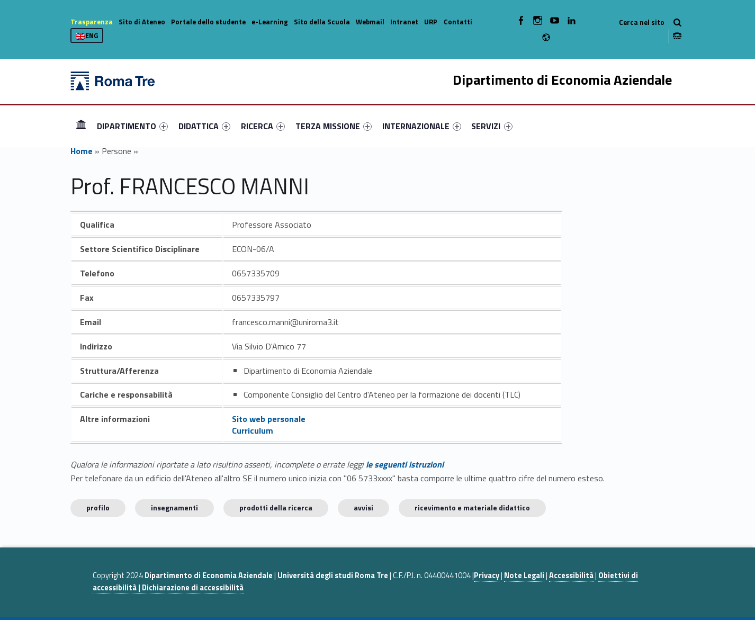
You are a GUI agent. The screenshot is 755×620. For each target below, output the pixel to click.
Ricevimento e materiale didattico (472, 507)
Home (81, 126)
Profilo (98, 507)
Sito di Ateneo (142, 21)
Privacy (486, 575)
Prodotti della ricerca (275, 507)
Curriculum (252, 430)
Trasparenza (91, 21)
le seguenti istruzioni (405, 464)
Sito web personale (268, 418)
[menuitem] (81, 126)
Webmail (370, 21)
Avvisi (363, 507)
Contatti (458, 21)
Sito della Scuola (322, 21)
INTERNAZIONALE (421, 126)
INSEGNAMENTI (174, 507)
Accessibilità (571, 575)
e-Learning (269, 21)
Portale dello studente (208, 21)
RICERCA (263, 126)
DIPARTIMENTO (132, 126)
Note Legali (524, 575)
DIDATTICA (204, 126)
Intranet (404, 21)
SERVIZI (491, 126)
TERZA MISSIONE (333, 126)
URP (430, 21)
